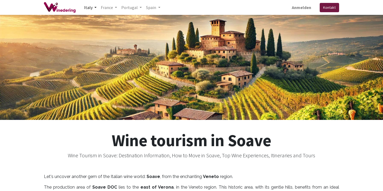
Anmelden (301, 7)
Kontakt (329, 7)
